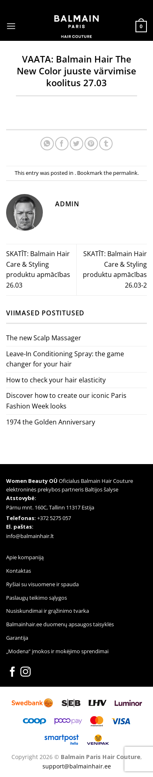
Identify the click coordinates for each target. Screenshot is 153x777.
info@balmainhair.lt (30, 536)
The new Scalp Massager (43, 337)
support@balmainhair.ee (76, 766)
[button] (11, 26)
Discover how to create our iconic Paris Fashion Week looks (66, 401)
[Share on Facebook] (62, 143)
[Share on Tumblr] (106, 143)
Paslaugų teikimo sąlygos (36, 597)
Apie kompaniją (25, 557)
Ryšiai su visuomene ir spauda (42, 584)
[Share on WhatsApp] (47, 143)
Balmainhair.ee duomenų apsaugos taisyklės (60, 624)
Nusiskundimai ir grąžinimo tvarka (47, 610)
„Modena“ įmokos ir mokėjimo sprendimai (57, 651)
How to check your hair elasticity (56, 379)
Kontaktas (18, 570)
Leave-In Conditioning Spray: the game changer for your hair (65, 359)
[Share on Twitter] (76, 143)
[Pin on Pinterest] (91, 143)
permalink (125, 172)
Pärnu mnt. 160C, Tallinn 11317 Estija (50, 507)
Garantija (17, 637)
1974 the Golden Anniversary (50, 422)
